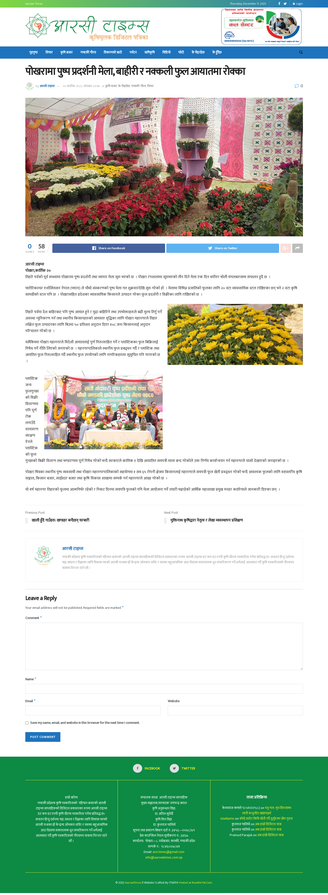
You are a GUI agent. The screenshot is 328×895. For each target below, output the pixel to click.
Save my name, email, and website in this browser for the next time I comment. (85, 724)
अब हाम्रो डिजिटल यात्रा (268, 826)
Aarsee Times (33, 3)
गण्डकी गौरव (88, 52)
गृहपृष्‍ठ (33, 52)
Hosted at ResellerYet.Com (195, 884)
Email (30, 703)
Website (173, 702)
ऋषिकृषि (149, 52)
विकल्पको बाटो (113, 52)
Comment (33, 619)
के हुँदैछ (217, 52)
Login (298, 3)
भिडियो (166, 52)
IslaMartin (227, 820)
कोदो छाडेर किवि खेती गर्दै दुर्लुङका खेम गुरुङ (266, 820)
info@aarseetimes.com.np (164, 859)
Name (31, 680)
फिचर (150, 86)
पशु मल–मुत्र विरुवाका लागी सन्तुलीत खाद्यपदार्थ (266, 812)
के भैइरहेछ (198, 52)
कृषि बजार (66, 52)
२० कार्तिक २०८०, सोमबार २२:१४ (81, 86)
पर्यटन (133, 52)
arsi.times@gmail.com (168, 854)
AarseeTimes (133, 884)
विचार (49, 52)
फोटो (181, 52)
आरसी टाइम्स (47, 86)
